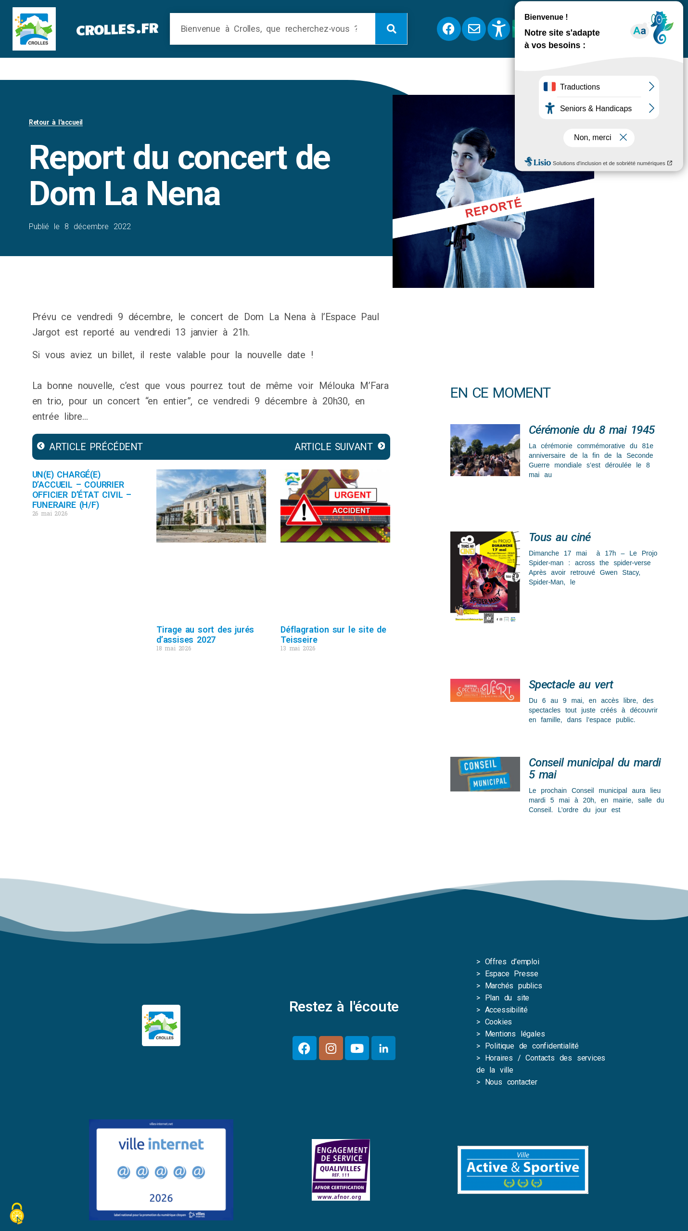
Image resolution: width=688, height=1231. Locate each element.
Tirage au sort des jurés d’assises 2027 (205, 636)
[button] (633, 29)
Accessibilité (506, 1011)
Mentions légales (515, 1035)
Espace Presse (511, 975)
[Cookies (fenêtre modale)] (17, 1214)
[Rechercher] (391, 28)
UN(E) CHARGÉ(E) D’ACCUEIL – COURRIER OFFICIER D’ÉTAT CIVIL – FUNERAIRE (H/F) (81, 491)
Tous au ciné (560, 539)
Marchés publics (513, 987)
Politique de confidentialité (532, 1047)
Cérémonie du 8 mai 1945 (591, 432)
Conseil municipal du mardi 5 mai (595, 770)
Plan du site (507, 999)
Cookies (498, 1023)
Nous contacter (511, 1083)
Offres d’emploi (512, 963)
